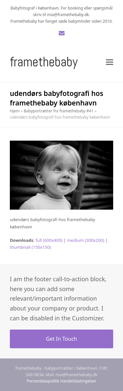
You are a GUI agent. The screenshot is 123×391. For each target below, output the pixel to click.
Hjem (15, 111)
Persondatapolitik (43, 381)
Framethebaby (44, 62)
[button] (109, 62)
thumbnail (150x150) (30, 247)
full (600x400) (48, 240)
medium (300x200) (85, 240)
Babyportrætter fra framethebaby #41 (58, 111)
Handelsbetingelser (78, 381)
